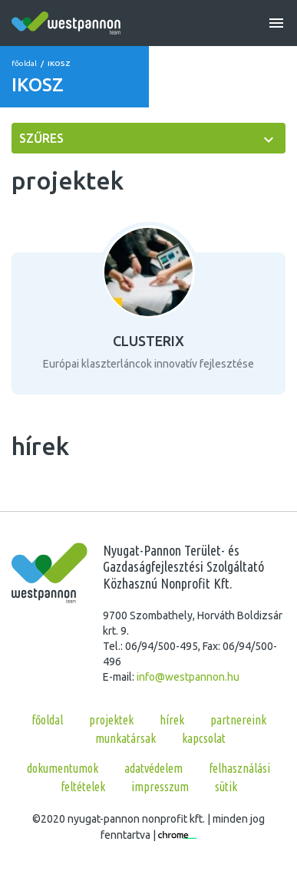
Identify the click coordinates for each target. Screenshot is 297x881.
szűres (41, 138)
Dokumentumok (62, 768)
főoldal (24, 63)
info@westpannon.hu (188, 677)
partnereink (238, 720)
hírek (172, 720)
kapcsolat (204, 738)
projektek (111, 720)
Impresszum (160, 787)
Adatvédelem (153, 768)
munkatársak (125, 738)
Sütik (226, 787)
